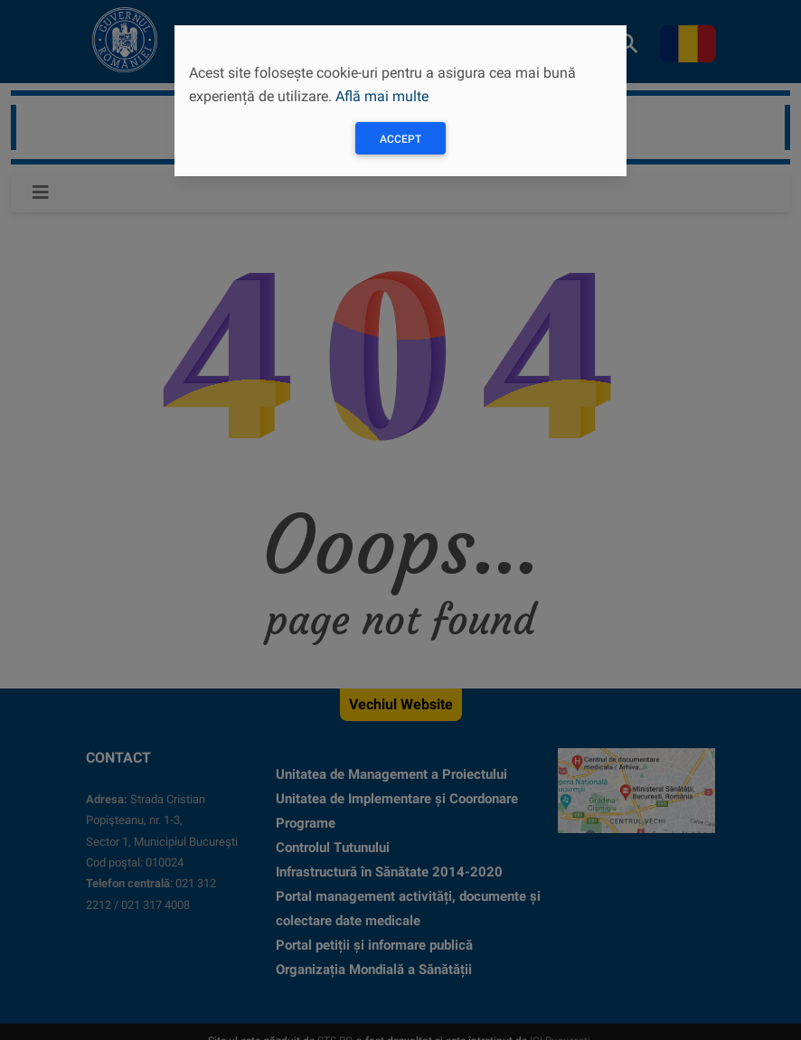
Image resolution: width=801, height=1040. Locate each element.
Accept (400, 139)
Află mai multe (382, 96)
